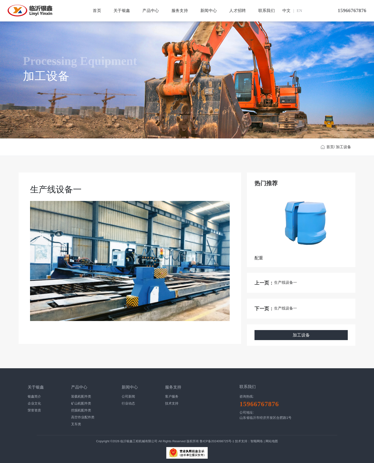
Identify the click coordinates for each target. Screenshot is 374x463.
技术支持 (171, 403)
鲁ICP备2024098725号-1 (217, 441)
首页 (97, 10)
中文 (287, 10)
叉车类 (76, 424)
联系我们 (267, 10)
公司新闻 (128, 396)
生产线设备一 (285, 282)
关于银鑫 (122, 10)
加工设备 (343, 147)
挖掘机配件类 (81, 410)
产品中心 (151, 10)
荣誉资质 (34, 410)
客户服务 (171, 396)
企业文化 (34, 403)
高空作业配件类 (82, 417)
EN (299, 10)
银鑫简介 (34, 396)
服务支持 (179, 10)
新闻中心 (209, 10)
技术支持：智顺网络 (249, 441)
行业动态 (128, 403)
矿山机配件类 (81, 403)
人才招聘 (237, 10)
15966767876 (352, 10)
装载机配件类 (81, 396)
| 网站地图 (271, 441)
